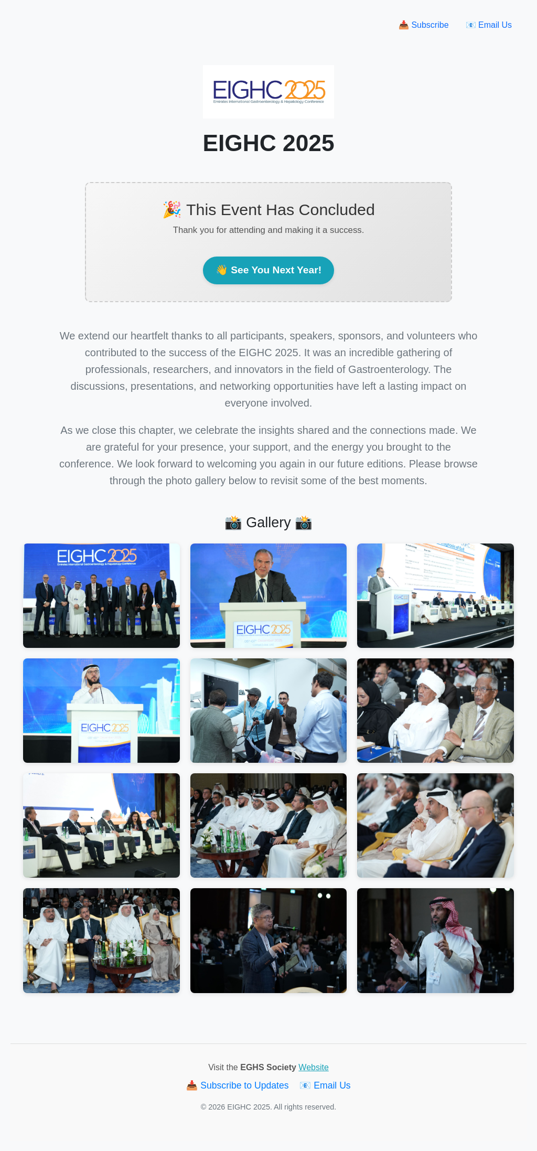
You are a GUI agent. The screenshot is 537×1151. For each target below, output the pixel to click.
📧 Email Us (489, 24)
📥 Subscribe (424, 24)
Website (313, 1067)
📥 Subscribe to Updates (238, 1085)
